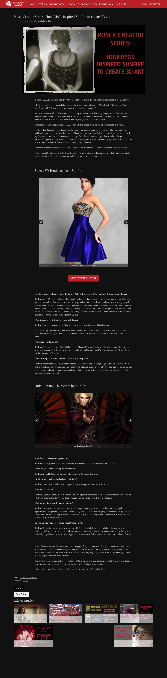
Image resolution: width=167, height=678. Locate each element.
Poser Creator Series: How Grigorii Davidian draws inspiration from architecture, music (135, 618)
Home (32, 4)
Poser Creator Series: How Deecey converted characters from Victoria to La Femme (29, 618)
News (70, 4)
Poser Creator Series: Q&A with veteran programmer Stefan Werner (64, 619)
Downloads (57, 4)
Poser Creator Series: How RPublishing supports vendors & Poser (30, 643)
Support (121, 4)
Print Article (21, 594)
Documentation (102, 4)
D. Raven (119, 364)
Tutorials (84, 4)
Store (41, 4)
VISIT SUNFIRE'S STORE (83, 278)
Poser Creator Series (28, 577)
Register (155, 4)
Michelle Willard (45, 21)
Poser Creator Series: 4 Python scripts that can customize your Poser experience (100, 618)
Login (143, 4)
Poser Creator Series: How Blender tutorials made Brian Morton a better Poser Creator (132, 643)
